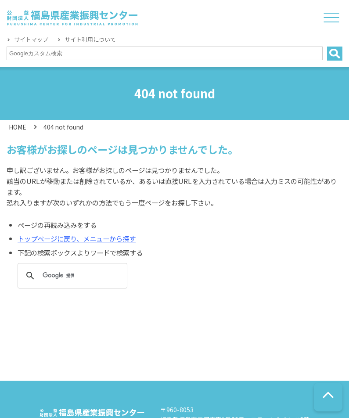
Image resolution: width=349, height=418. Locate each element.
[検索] (71, 275)
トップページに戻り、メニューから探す (77, 238)
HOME (17, 127)
